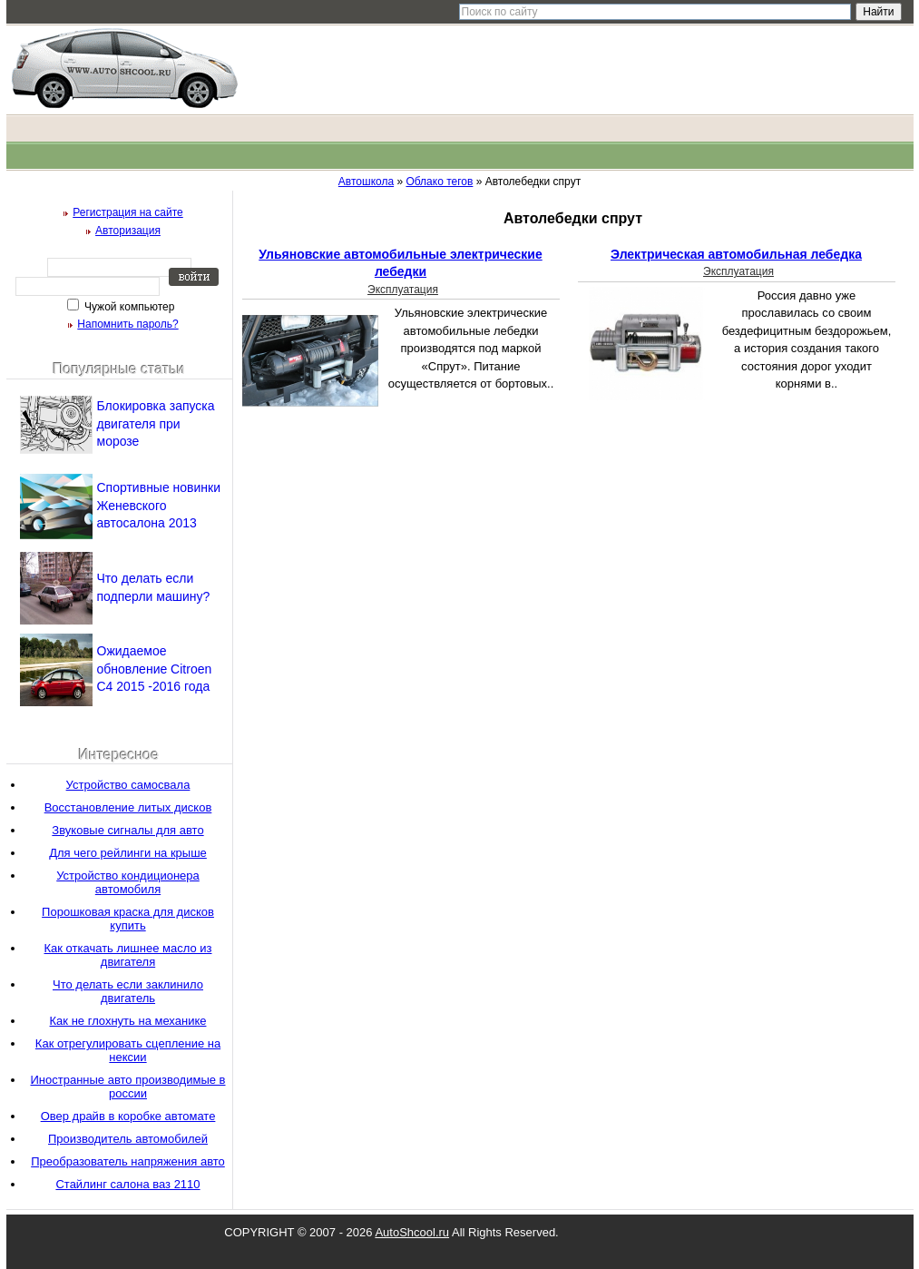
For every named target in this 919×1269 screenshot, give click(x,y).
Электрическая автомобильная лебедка (736, 254)
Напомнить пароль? (127, 324)
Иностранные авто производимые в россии (127, 1086)
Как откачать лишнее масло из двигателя (128, 955)
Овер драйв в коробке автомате (128, 1116)
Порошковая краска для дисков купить (128, 918)
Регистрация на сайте (128, 212)
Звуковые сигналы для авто (127, 830)
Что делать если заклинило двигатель (128, 991)
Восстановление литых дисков (128, 807)
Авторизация (128, 230)
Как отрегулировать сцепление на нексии (127, 1050)
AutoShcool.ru (412, 1232)
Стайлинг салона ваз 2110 (127, 1184)
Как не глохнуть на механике (128, 1021)
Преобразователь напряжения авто (128, 1161)
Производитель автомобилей (128, 1139)
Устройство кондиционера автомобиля (128, 882)
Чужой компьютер (128, 306)
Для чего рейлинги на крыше (128, 853)
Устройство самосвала (128, 785)
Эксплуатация (402, 289)
